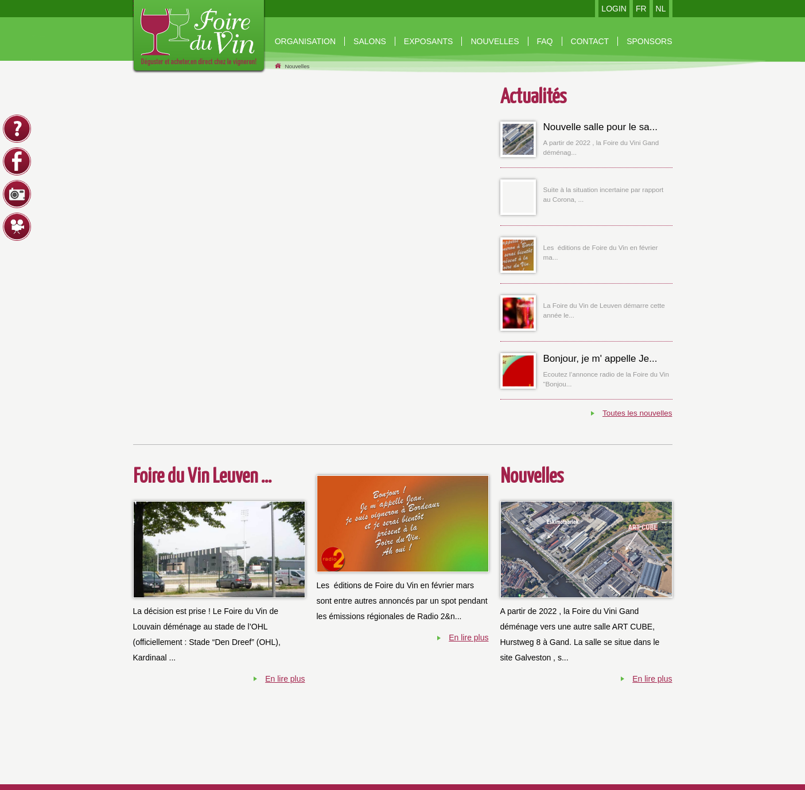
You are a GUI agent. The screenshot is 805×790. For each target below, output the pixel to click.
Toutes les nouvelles (637, 413)
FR (641, 8)
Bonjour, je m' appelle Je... (600, 358)
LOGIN (614, 8)
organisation (305, 41)
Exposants (428, 41)
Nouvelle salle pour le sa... (600, 127)
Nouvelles (297, 66)
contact (590, 41)
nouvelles (494, 41)
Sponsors (649, 41)
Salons (369, 41)
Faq (545, 41)
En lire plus (285, 678)
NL (661, 8)
